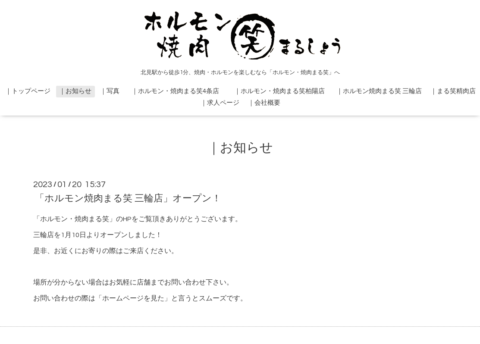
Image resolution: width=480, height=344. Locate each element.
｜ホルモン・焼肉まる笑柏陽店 (282, 91)
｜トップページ (27, 91)
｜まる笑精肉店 (453, 91)
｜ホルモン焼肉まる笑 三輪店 (379, 91)
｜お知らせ (75, 91)
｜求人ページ (220, 103)
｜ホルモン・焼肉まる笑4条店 (179, 91)
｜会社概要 (264, 103)
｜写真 (109, 91)
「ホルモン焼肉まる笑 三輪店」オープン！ (128, 198)
